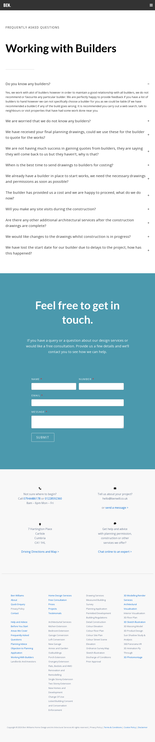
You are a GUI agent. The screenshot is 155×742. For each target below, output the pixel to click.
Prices (51, 604)
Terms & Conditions (113, 727)
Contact (15, 613)
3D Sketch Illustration (135, 622)
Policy (133, 727)
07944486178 (32, 498)
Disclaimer (143, 727)
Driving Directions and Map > (40, 552)
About (14, 600)
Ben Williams (17, 595)
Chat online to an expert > (115, 552)
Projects (52, 608)
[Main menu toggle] (151, 5)
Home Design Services (60, 595)
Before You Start (19, 626)
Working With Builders (22, 657)
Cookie (127, 727)
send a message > (116, 508)
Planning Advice (19, 644)
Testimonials (55, 613)
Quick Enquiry (18, 604)
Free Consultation (57, 600)
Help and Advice (19, 622)
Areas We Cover (19, 630)
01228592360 (53, 498)
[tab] (77, 97)
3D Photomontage (133, 657)
